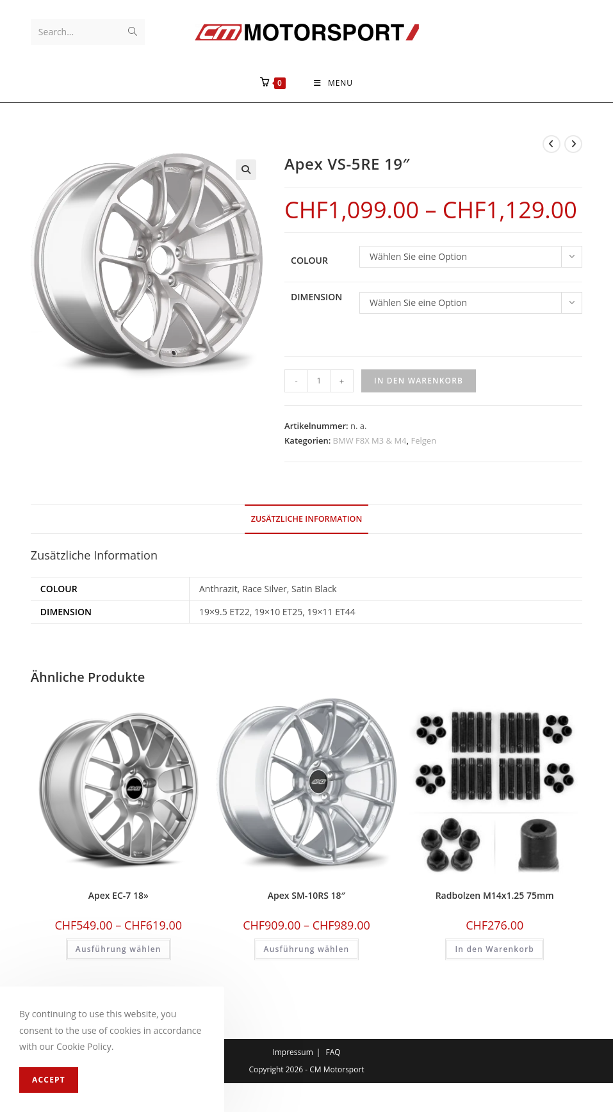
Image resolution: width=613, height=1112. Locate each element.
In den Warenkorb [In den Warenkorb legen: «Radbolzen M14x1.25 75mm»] (494, 949)
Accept (48, 1079)
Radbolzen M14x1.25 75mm (495, 896)
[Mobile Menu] (333, 83)
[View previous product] (551, 144)
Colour (309, 261)
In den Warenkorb (418, 380)
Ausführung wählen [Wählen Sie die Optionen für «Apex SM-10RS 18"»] (307, 949)
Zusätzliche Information (307, 518)
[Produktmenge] (319, 380)
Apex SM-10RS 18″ (306, 896)
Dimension (316, 297)
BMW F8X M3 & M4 (370, 441)
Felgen (423, 441)
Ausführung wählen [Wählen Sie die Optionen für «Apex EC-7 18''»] (118, 949)
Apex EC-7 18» (118, 896)
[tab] (307, 519)
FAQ (332, 1052)
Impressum (292, 1052)
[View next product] (573, 144)
